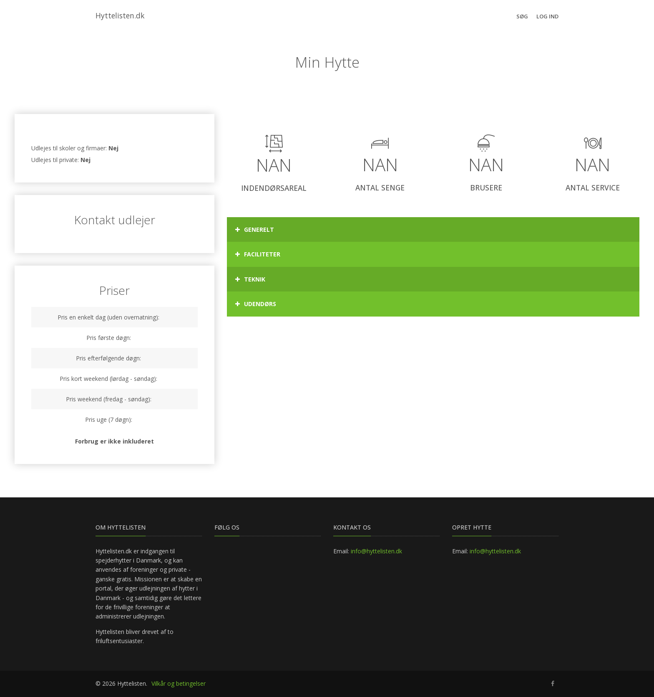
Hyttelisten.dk (120, 15)
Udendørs (255, 304)
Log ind (547, 16)
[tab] (433, 229)
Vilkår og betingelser (178, 683)
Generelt (254, 230)
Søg (522, 16)
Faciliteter (257, 254)
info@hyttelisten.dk (376, 551)
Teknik (250, 279)
